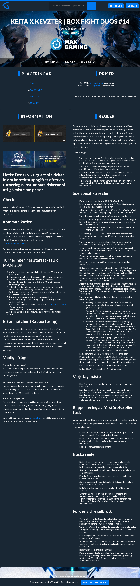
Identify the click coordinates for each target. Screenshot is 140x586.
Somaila (34, 83)
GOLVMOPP (36, 90)
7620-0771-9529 (58, 304)
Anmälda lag (88, 62)
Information (52, 62)
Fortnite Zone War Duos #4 (70, 576)
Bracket (70, 62)
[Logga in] (132, 5)
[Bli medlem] (116, 5)
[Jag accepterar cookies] (95, 582)
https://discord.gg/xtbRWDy (16, 243)
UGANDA (34, 103)
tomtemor (35, 96)
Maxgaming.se (96, 83)
